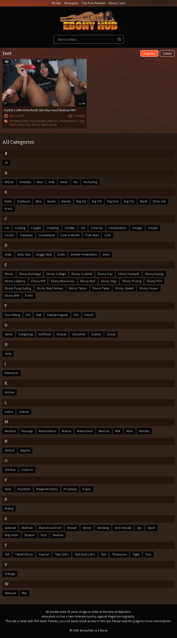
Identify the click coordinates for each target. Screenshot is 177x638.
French (88, 315)
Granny (96, 334)
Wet (24, 593)
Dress (106, 255)
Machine (10, 431)
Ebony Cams (116, 3)
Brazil (8, 209)
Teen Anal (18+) (85, 554)
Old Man (10, 470)
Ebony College (56, 274)
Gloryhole (78, 334)
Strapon (29, 535)
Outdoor (27, 470)
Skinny (87, 528)
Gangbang (25, 334)
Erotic (29, 296)
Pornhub (79, 116)
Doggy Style (44, 255)
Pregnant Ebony (47, 489)
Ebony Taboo (78, 288)
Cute (81, 121)
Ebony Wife (12, 296)
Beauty (66, 201)
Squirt (151, 528)
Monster (144, 431)
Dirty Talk (24, 255)
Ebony (9, 274)
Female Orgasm (57, 315)
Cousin (9, 235)
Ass (75, 182)
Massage (27, 431)
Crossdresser (46, 235)
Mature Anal (85, 431)
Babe (25, 121)
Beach (51, 201)
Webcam (52, 121)
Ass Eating (90, 182)
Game (9, 334)
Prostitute (70, 489)
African (9, 182)
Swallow (57, 535)
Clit (83, 228)
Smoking (103, 528)
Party (8, 489)
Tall (7, 554)
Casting (20, 228)
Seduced (10, 528)
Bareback (23, 201)
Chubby (70, 228)
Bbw (39, 201)
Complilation (117, 228)
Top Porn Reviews (93, 3)
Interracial (11, 373)
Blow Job (159, 201)
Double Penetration (84, 255)
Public (87, 489)
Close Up (97, 228)
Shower (72, 528)
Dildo (13, 125)
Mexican (104, 431)
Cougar (137, 228)
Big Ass (81, 201)
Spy (139, 528)
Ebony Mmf (87, 281)
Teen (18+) (62, 554)
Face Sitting (12, 315)
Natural (9, 450)
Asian (64, 182)
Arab (52, 182)
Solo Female (37, 121)
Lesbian (24, 412)
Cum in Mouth (70, 235)
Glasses (61, 334)
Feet (20, 125)
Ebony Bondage (30, 274)
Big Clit (97, 201)
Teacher (44, 554)
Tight (135, 554)
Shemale (27, 528)
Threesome (119, 554)
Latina (9, 412)
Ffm (76, 315)
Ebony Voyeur (148, 288)
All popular (71, 3)
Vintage (10, 574)
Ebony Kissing (154, 274)
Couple (153, 228)
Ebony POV (154, 281)
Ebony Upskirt (124, 288)
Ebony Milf (38, 281)
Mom (129, 431)
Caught (36, 228)
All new (56, 3)
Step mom (11, 535)
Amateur (15, 121)
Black (143, 201)
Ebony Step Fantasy (44, 125)
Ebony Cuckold (82, 274)
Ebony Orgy (109, 281)
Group (111, 334)
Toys (28, 125)
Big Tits (129, 201)
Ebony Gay (105, 274)
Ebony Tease (101, 288)
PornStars (24, 489)
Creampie (26, 235)
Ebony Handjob (128, 274)
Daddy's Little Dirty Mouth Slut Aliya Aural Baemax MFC (40, 110)
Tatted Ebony (24, 554)
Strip (44, 535)
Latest (167, 53)
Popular (149, 53)
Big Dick (112, 201)
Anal (40, 182)
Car (7, 228)
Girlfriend (44, 334)
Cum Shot (92, 235)
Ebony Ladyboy (15, 281)
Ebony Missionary (62, 281)
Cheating (53, 228)
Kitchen (9, 392)
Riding (9, 508)
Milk (117, 431)
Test (103, 554)
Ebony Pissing (131, 281)
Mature (66, 431)
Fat (28, 315)
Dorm (61, 255)
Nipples (25, 450)
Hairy (8, 354)
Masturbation (68, 121)
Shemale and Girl (50, 528)
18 (6, 163)
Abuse (104, 630)
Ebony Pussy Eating (18, 288)
